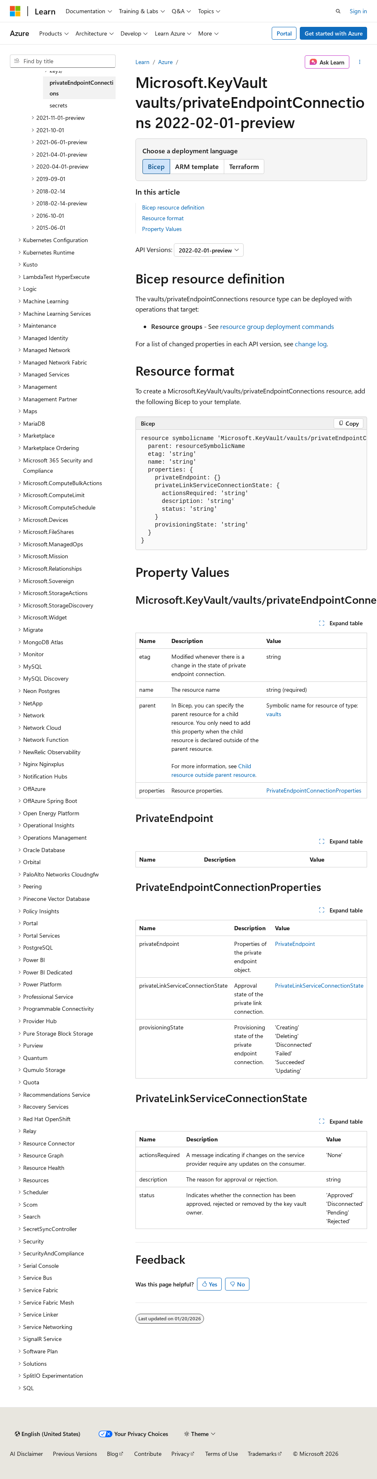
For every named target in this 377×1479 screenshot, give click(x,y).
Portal (284, 33)
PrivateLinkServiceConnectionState (319, 985)
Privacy (180, 1454)
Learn (142, 62)
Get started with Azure (334, 33)
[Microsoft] (15, 11)
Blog (112, 1454)
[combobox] (63, 61)
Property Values (162, 229)
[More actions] (360, 62)
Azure (165, 62)
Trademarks (262, 1454)
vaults (273, 714)
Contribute (147, 1454)
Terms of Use (221, 1454)
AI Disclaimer (26, 1454)
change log (311, 343)
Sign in (358, 11)
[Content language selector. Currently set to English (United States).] (47, 1434)
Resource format (163, 218)
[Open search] (338, 11)
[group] (251, 490)
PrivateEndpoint (295, 944)
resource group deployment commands (277, 326)
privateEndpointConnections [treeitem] (82, 88)
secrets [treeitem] (58, 105)
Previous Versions (75, 1454)
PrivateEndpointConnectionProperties (313, 790)
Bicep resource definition (173, 207)
